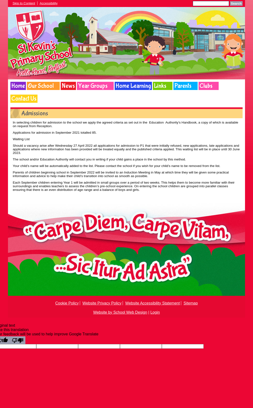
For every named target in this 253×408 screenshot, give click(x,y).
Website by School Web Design (120, 312)
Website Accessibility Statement (152, 303)
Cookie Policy (67, 303)
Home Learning (133, 86)
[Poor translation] (17, 340)
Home (18, 86)
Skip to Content (24, 3)
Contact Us (24, 98)
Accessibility (49, 3)
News (68, 86)
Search (236, 3)
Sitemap (191, 303)
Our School (41, 86)
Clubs (206, 86)
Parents (183, 86)
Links (160, 86)
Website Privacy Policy (102, 303)
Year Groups (93, 86)
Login (155, 312)
